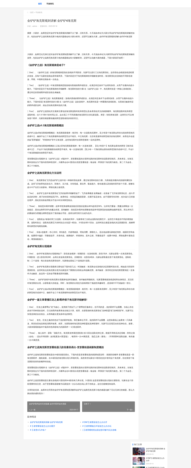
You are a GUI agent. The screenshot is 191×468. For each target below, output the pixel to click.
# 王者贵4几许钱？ (38, 444)
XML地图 (68, 464)
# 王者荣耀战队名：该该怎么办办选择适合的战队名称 (155, 122)
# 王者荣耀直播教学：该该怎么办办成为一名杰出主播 (155, 75)
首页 (40, 4)
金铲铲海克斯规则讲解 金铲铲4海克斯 (46, 436)
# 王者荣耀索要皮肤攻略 (155, 82)
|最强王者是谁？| (152, 92)
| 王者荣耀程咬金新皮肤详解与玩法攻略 (94, 444)
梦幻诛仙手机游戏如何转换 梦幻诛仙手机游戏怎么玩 (155, 178)
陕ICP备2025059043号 (56, 464)
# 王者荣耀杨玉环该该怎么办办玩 (91, 440)
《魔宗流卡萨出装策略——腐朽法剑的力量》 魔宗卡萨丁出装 (155, 149)
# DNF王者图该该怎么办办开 (89, 436)
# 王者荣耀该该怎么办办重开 (42, 440)
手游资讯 (50, 4)
